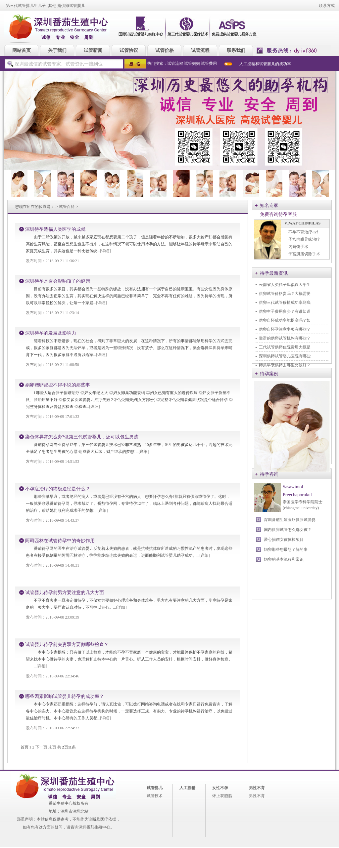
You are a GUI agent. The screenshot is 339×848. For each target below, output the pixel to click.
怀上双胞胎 (222, 795)
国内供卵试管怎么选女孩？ (288, 529)
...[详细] (104, 251)
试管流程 (175, 63)
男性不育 (257, 788)
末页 (52, 747)
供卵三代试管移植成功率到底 (285, 302)
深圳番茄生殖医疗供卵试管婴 (289, 519)
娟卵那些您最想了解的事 (286, 549)
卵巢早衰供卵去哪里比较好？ (285, 365)
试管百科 (67, 206)
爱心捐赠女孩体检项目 (284, 539)
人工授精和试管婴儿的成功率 (265, 63)
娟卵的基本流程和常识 (284, 559)
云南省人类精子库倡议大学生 (285, 284)
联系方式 (327, 5)
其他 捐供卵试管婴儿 (66, 5)
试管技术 (155, 795)
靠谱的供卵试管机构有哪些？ (285, 338)
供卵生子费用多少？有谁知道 (285, 311)
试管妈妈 (192, 63)
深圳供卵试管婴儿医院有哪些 (285, 356)
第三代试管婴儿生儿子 (26, 5)
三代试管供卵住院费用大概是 (285, 347)
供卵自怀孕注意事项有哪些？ (285, 329)
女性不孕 (220, 788)
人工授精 (187, 788)
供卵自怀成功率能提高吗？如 (285, 320)
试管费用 (209, 63)
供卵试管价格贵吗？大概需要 (285, 293)
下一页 (41, 747)
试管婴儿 (155, 788)
